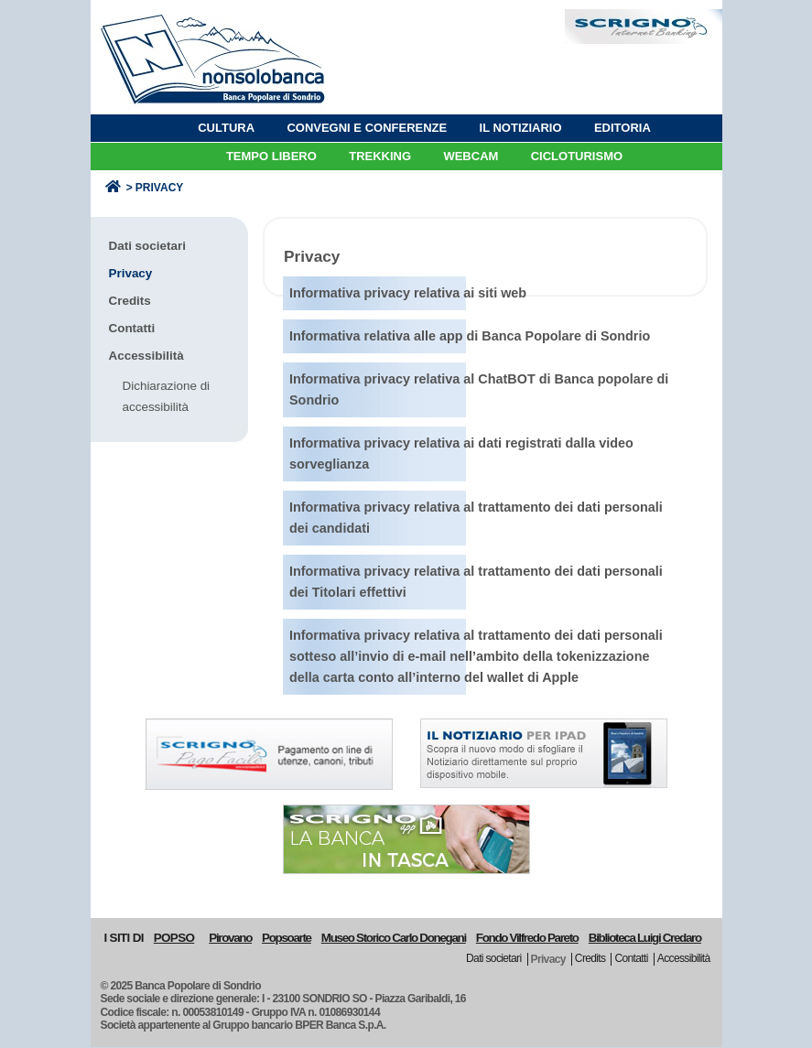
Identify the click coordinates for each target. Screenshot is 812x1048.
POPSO (174, 938)
